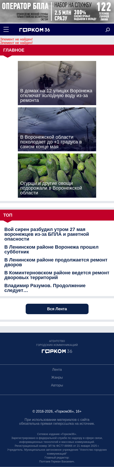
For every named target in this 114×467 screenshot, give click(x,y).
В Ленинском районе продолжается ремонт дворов (55, 262)
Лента (57, 369)
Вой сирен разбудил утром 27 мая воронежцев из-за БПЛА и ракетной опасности (46, 234)
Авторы (57, 385)
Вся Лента (57, 309)
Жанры (57, 377)
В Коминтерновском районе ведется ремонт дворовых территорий (56, 275)
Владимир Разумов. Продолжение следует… (45, 288)
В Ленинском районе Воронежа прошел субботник (51, 249)
